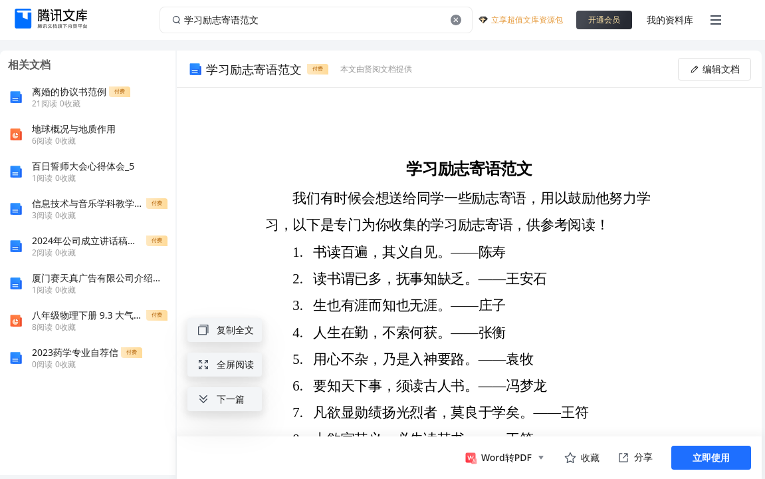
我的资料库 (670, 19)
